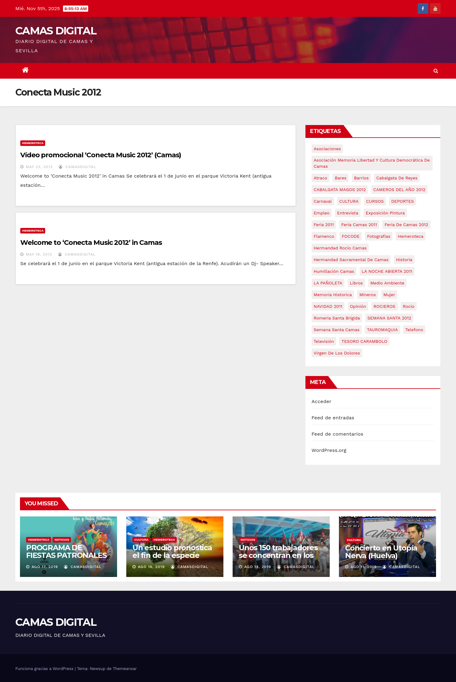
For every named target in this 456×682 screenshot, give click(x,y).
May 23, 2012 (39, 167)
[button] (436, 71)
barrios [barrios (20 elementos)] (361, 177)
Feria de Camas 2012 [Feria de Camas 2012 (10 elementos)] (406, 224)
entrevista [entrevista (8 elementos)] (347, 212)
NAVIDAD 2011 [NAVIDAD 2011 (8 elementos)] (328, 306)
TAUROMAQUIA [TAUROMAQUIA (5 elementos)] (382, 329)
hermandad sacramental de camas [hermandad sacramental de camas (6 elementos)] (351, 259)
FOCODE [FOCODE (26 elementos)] (351, 236)
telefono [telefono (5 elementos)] (414, 329)
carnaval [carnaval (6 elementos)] (323, 201)
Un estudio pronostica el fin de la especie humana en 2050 (172, 555)
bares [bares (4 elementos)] (340, 177)
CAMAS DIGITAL (55, 30)
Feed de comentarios (338, 434)
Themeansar (125, 668)
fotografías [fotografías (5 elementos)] (379, 236)
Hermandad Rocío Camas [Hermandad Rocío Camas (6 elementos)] (340, 247)
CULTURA (141, 539)
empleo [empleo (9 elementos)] (322, 212)
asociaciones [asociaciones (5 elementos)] (327, 148)
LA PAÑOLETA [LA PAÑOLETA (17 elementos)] (328, 282)
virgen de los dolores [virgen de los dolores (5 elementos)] (337, 353)
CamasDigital (77, 167)
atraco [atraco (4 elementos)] (320, 177)
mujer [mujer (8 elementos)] (389, 294)
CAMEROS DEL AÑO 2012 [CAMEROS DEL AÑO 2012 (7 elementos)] (399, 189)
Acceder (322, 401)
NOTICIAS (61, 539)
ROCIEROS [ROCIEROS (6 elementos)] (384, 306)
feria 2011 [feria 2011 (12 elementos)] (324, 224)
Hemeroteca (32, 143)
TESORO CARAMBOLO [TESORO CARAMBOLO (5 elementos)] (364, 341)
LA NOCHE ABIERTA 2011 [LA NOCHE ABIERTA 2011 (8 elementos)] (387, 271)
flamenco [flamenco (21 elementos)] (324, 236)
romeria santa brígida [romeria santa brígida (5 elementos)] (337, 318)
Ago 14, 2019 (257, 567)
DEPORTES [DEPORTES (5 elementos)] (402, 201)
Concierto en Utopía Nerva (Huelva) (381, 551)
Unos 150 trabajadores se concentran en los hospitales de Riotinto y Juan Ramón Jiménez (281, 559)
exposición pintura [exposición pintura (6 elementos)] (385, 212)
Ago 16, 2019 (151, 567)
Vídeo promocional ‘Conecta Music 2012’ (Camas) (100, 155)
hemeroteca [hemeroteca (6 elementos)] (410, 236)
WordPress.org (329, 450)
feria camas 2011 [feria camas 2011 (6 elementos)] (359, 224)
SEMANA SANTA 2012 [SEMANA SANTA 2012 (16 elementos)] (389, 318)
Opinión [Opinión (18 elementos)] (358, 306)
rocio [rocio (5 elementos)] (408, 306)
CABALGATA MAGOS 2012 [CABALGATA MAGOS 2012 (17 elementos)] (340, 189)
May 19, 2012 (39, 254)
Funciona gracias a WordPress (45, 668)
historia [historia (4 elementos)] (404, 259)
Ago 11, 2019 (364, 567)
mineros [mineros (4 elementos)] (367, 294)
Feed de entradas (333, 418)
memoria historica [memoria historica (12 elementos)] (333, 294)
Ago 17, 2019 (45, 567)
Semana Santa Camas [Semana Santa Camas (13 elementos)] (337, 329)
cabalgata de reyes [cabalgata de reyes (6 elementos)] (396, 177)
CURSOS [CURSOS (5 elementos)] (375, 201)
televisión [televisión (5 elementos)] (324, 341)
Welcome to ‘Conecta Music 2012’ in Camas (91, 242)
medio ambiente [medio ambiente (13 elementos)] (387, 282)
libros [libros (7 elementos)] (356, 282)
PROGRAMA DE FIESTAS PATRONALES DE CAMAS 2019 (66, 555)
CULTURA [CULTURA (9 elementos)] (349, 201)
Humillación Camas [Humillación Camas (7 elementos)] (334, 271)
